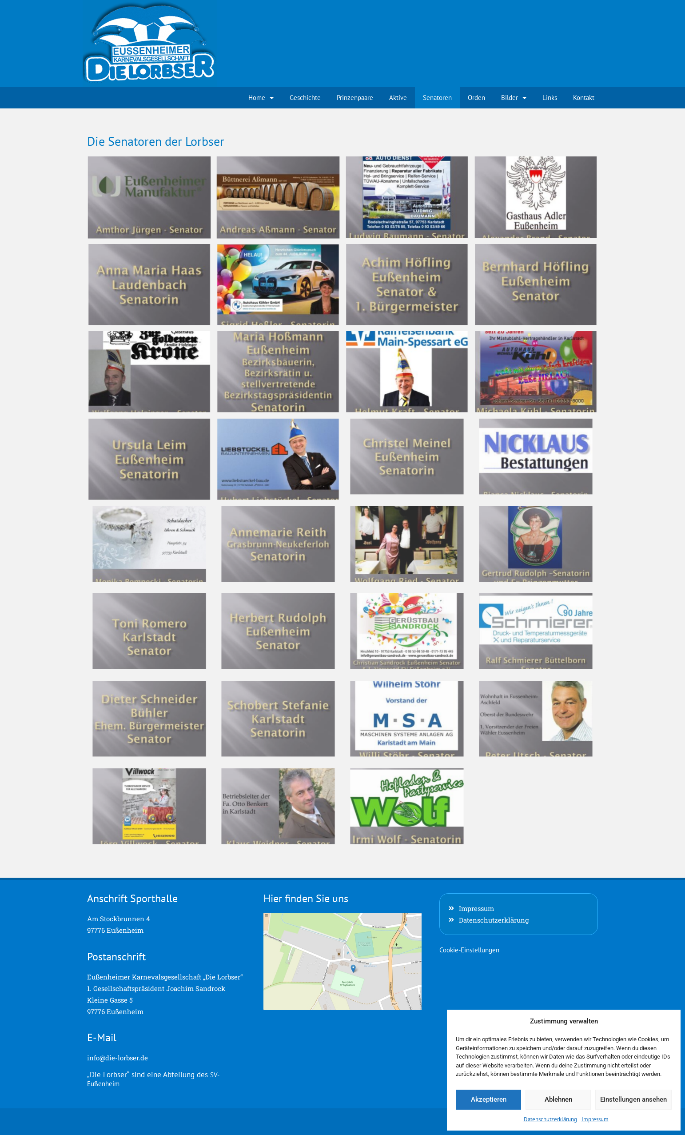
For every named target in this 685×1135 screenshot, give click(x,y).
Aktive (398, 97)
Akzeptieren (488, 1099)
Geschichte (305, 97)
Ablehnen (558, 1099)
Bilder (513, 98)
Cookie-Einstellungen (469, 950)
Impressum (595, 1119)
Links (549, 97)
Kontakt (583, 97)
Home (261, 98)
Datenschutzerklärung (550, 1119)
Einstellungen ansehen (633, 1099)
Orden (476, 97)
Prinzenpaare (355, 97)
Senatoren (437, 97)
